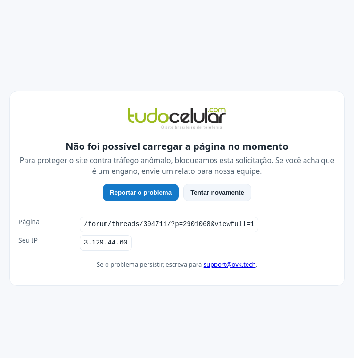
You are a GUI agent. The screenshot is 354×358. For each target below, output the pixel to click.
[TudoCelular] (177, 119)
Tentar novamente (217, 192)
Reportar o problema (141, 192)
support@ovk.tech (230, 264)
